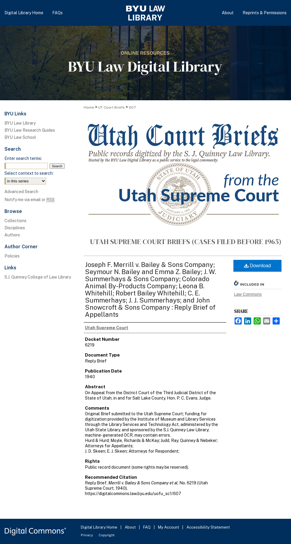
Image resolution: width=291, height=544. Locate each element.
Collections (15, 220)
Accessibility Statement (208, 527)
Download (257, 265)
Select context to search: (28, 173)
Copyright (107, 535)
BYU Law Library (20, 123)
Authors (12, 235)
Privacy (87, 535)
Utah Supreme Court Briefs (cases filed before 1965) (185, 241)
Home (89, 107)
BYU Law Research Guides (29, 130)
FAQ (147, 527)
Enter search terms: (23, 158)
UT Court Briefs (111, 107)
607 (132, 107)
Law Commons (248, 294)
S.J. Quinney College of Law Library (37, 277)
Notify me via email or (29, 199)
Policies (12, 256)
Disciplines (14, 227)
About (131, 527)
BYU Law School (20, 137)
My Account (169, 527)
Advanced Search (21, 191)
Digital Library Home (99, 527)
